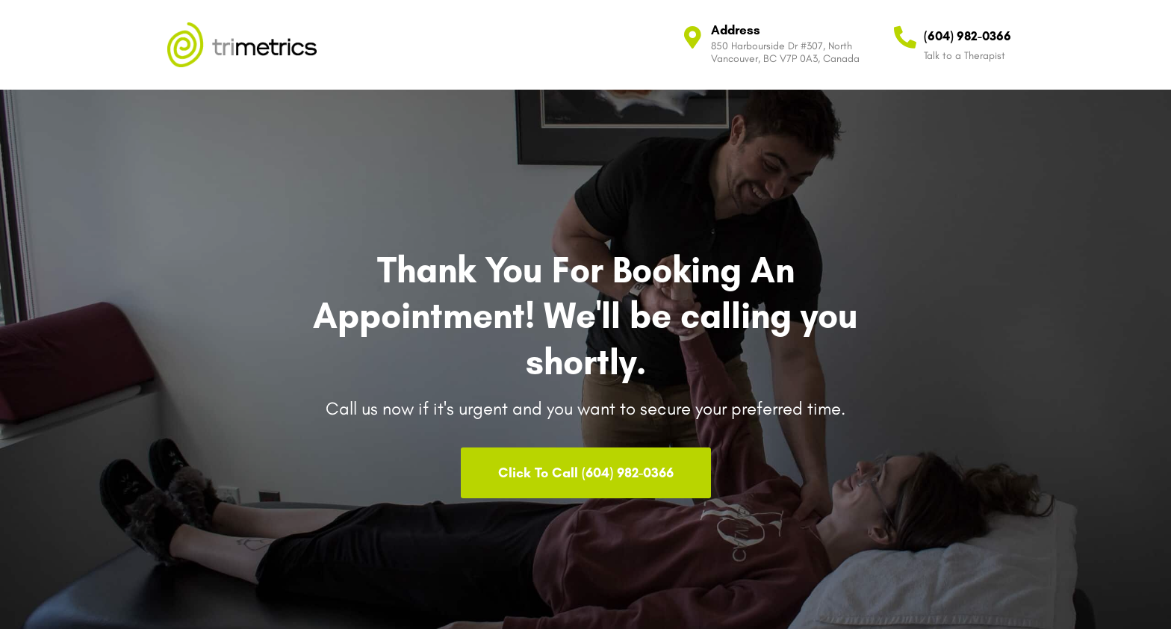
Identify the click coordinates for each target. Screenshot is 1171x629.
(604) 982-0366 (967, 35)
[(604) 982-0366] (905, 37)
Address (735, 29)
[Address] (692, 37)
